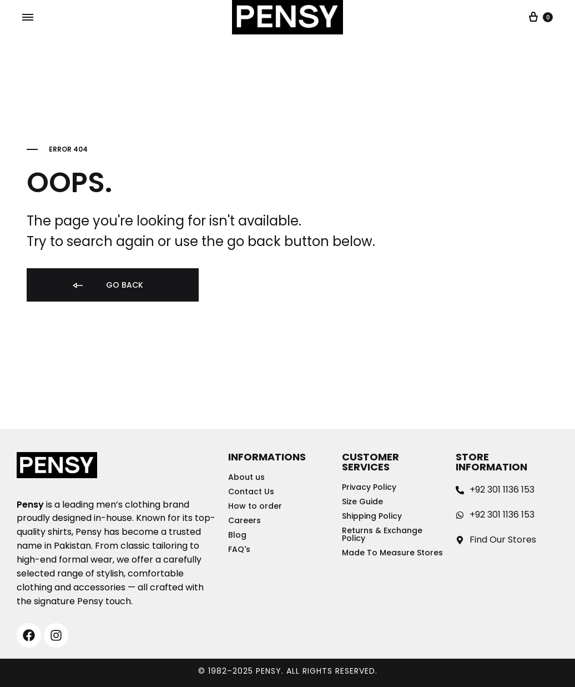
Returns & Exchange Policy (382, 534)
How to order (255, 506)
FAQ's (239, 549)
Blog (237, 534)
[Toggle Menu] (27, 18)
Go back (107, 286)
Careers (244, 520)
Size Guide (362, 501)
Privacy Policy (369, 487)
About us (246, 477)
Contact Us (251, 491)
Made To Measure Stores (392, 552)
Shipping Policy (372, 515)
